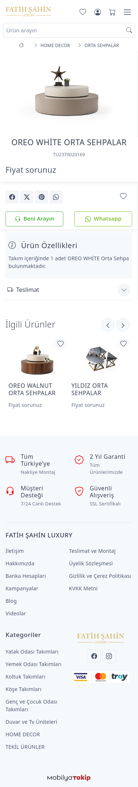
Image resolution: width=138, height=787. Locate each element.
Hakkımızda (20, 563)
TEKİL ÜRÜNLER (25, 746)
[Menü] (127, 12)
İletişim (15, 550)
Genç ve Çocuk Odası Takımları (31, 705)
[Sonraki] (107, 325)
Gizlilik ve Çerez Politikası (100, 575)
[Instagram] (109, 656)
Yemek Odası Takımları (33, 664)
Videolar (16, 613)
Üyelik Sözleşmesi (91, 563)
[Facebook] (94, 656)
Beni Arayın (34, 219)
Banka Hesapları (26, 575)
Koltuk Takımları (25, 676)
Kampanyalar (22, 588)
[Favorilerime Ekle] (123, 196)
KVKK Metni (83, 588)
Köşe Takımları (24, 689)
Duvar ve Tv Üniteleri (31, 721)
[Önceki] (123, 325)
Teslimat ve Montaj (92, 550)
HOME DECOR (23, 734)
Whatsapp (103, 219)
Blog (11, 600)
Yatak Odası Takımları (32, 651)
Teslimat (23, 290)
